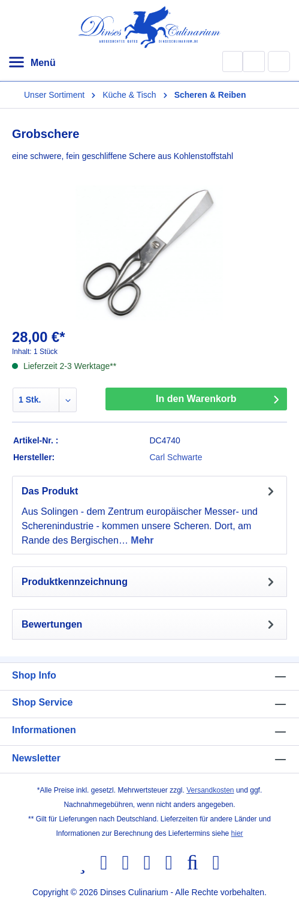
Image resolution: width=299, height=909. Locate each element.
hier (237, 833)
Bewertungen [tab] (149, 624)
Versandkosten (210, 790)
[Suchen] (232, 61)
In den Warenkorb (196, 399)
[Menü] (32, 63)
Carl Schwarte (176, 457)
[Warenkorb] (279, 61)
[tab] (149, 515)
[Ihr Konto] (254, 61)
